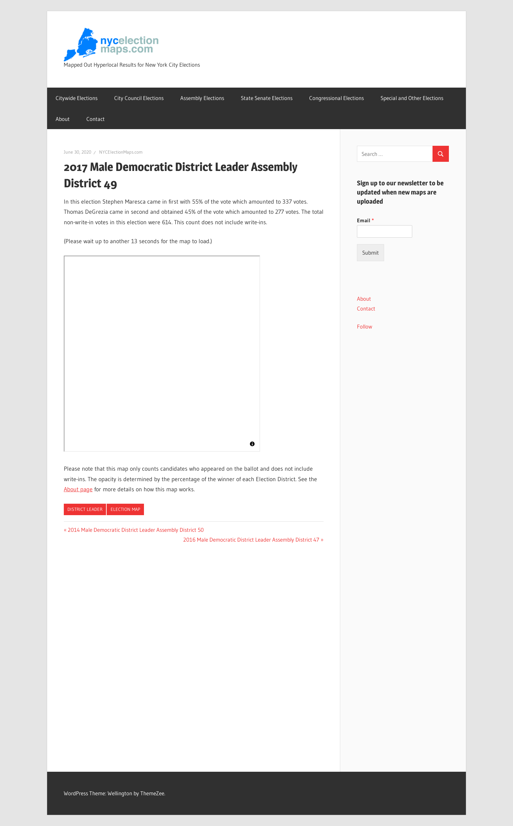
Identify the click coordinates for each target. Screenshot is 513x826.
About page (78, 489)
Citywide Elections (76, 97)
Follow (364, 326)
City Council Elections (139, 97)
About (63, 118)
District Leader (84, 509)
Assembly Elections (202, 97)
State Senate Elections (266, 97)
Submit (370, 252)
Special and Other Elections (411, 97)
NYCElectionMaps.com (121, 152)
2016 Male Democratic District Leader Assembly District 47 (251, 539)
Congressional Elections (336, 97)
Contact (95, 118)
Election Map (125, 509)
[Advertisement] (403, 454)
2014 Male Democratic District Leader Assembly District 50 (135, 529)
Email (365, 220)
